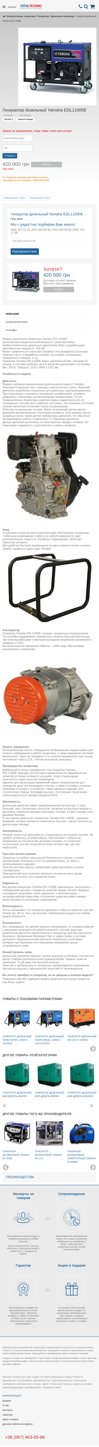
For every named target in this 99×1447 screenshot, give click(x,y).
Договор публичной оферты (18, 1424)
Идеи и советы (10, 1419)
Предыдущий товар (14, 197)
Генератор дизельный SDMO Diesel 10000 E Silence (17, 1040)
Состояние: (25, 115)
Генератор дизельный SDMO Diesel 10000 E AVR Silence (49, 1040)
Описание (12, 314)
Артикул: (8, 115)
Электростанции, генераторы (21, 16)
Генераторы (43, 16)
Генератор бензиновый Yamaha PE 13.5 (48, 1155)
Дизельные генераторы (63, 16)
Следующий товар (39, 197)
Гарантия (8, 1414)
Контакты (8, 1410)
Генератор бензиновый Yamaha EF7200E (16, 1155)
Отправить (10, 155)
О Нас (6, 1405)
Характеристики (17, 322)
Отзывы (11, 330)
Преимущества (20, 1177)
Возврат (7, 1400)
